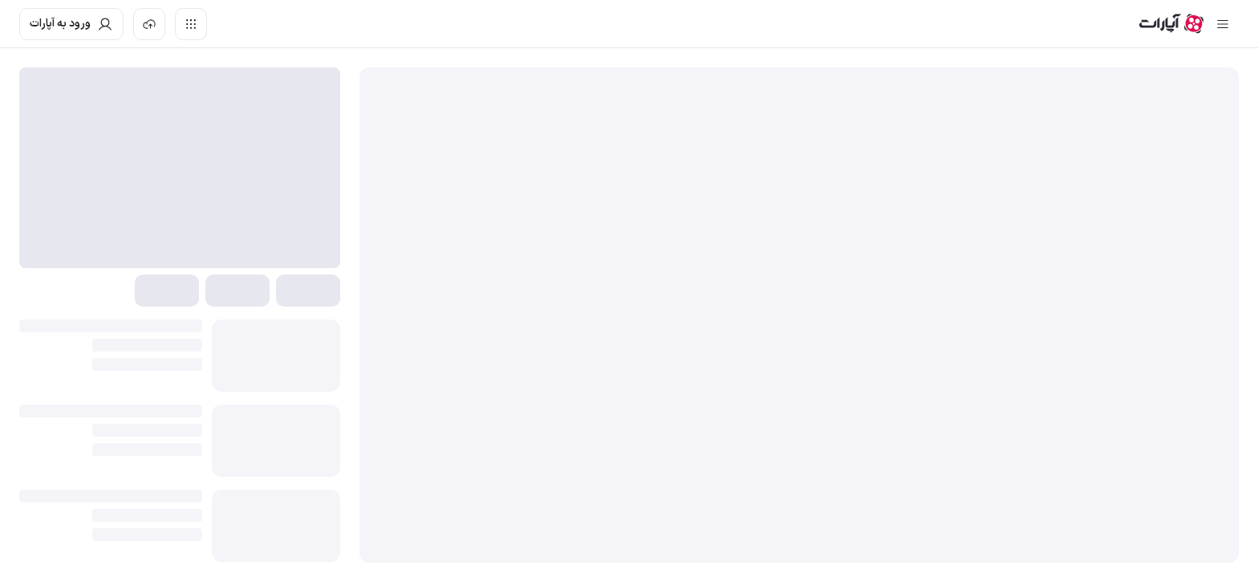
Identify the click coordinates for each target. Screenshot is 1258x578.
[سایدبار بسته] (1223, 24)
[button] (308, 291)
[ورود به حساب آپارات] (71, 24)
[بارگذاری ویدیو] (149, 24)
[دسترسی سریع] (191, 24)
